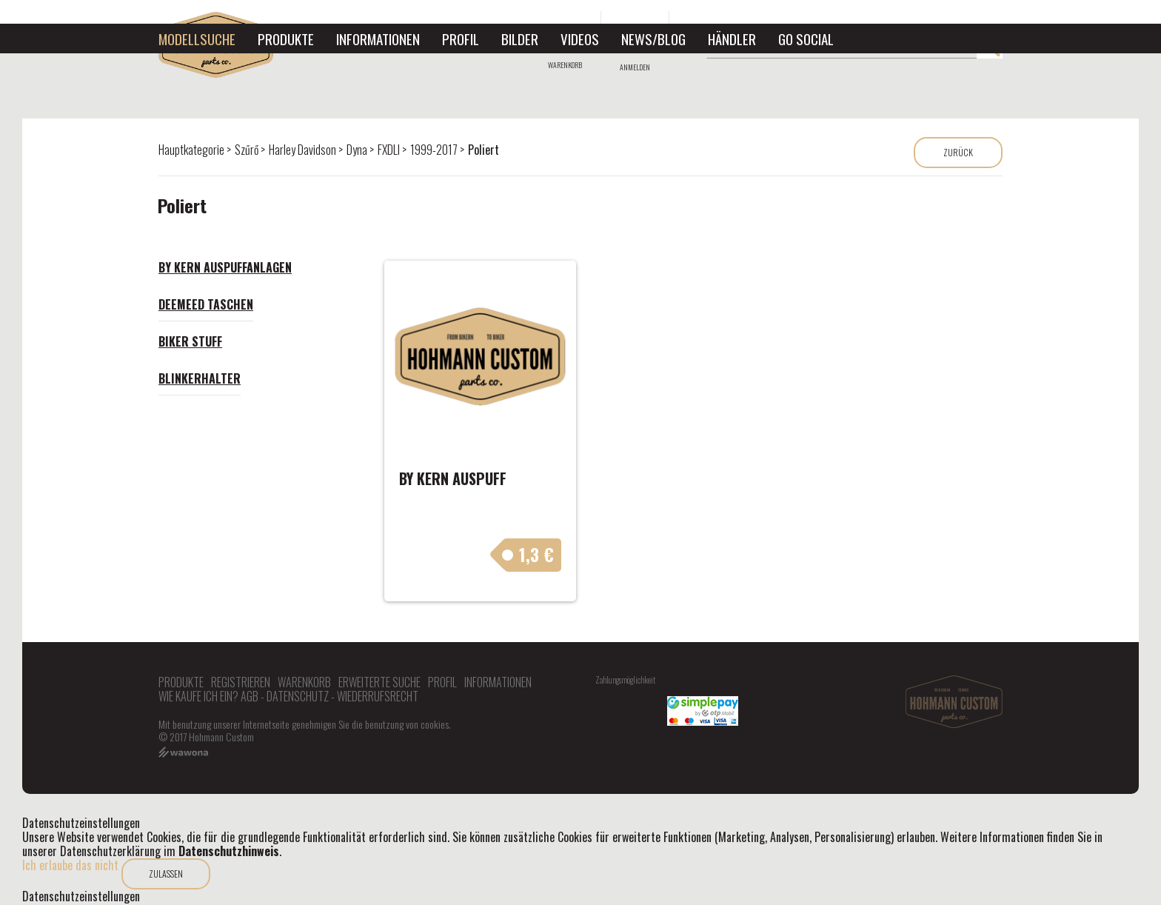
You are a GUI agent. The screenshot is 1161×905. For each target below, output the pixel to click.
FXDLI (389, 149)
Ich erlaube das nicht (70, 865)
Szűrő (246, 149)
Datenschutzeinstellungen (81, 896)
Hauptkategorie (191, 149)
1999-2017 (434, 149)
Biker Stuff (190, 341)
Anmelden (635, 67)
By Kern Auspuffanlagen (225, 267)
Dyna (357, 149)
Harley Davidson (302, 149)
